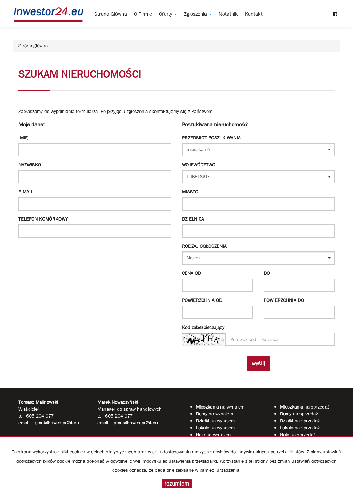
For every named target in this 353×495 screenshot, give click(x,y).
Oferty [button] (168, 13)
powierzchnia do (284, 300)
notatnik (228, 13)
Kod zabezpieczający (203, 327)
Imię (23, 137)
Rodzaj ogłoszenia (204, 246)
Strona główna (110, 13)
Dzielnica (193, 219)
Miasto (190, 192)
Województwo (198, 165)
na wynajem (220, 407)
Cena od (191, 273)
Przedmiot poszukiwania (211, 137)
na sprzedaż (304, 407)
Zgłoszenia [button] (198, 13)
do (267, 273)
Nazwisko (29, 165)
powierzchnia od (202, 300)
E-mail (25, 192)
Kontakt (254, 13)
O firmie (143, 13)
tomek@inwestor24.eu (135, 423)
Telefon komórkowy (43, 219)
